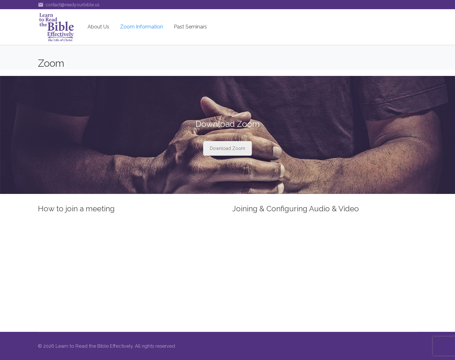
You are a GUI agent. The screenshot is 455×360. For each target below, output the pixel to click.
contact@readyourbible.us (69, 4)
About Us (98, 27)
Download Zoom (227, 148)
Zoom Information (141, 27)
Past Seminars (190, 27)
